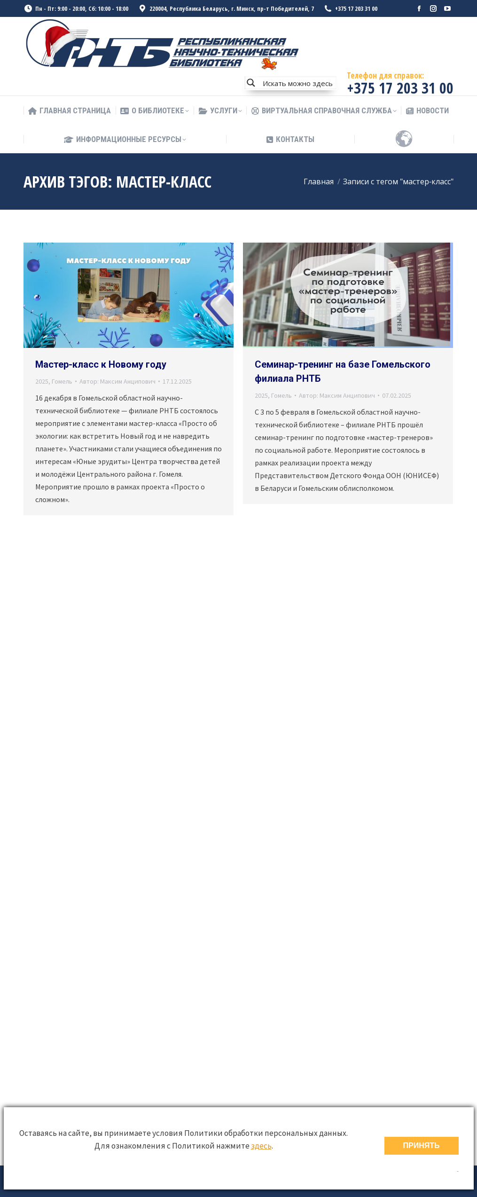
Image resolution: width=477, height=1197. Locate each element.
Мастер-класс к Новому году (100, 364)
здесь (261, 1146)
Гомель (62, 381)
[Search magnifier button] (251, 82)
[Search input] (297, 83)
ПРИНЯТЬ (421, 1146)
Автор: (117, 381)
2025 (41, 381)
